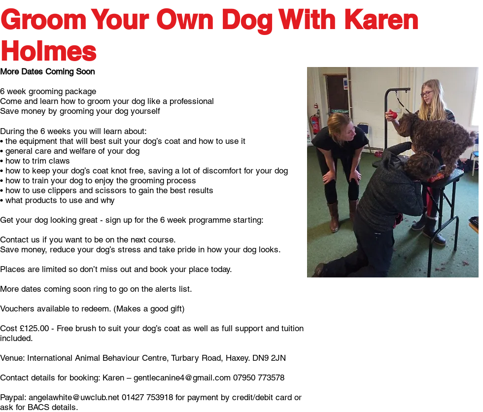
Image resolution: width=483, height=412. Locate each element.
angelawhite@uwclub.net (74, 397)
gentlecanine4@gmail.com (182, 377)
